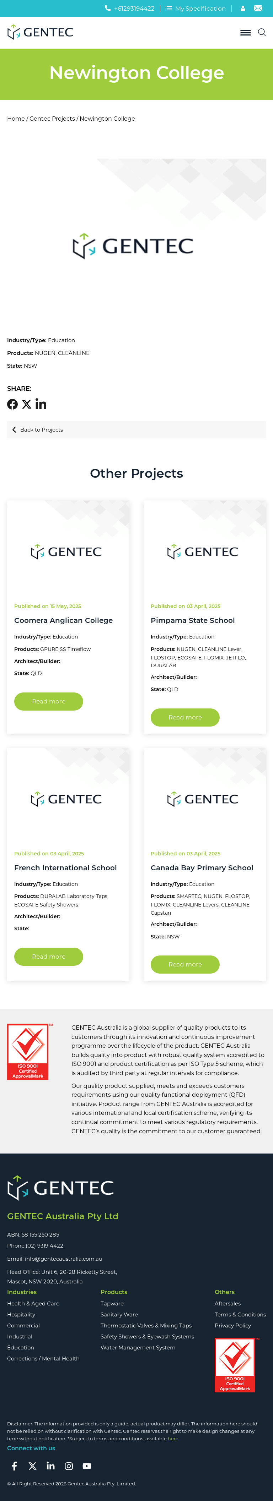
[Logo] (42, 33)
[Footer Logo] (62, 1188)
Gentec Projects (52, 118)
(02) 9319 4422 (44, 1245)
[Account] (244, 9)
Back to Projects (37, 429)
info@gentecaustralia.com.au (63, 1258)
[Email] (258, 9)
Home (16, 118)
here (173, 1438)
